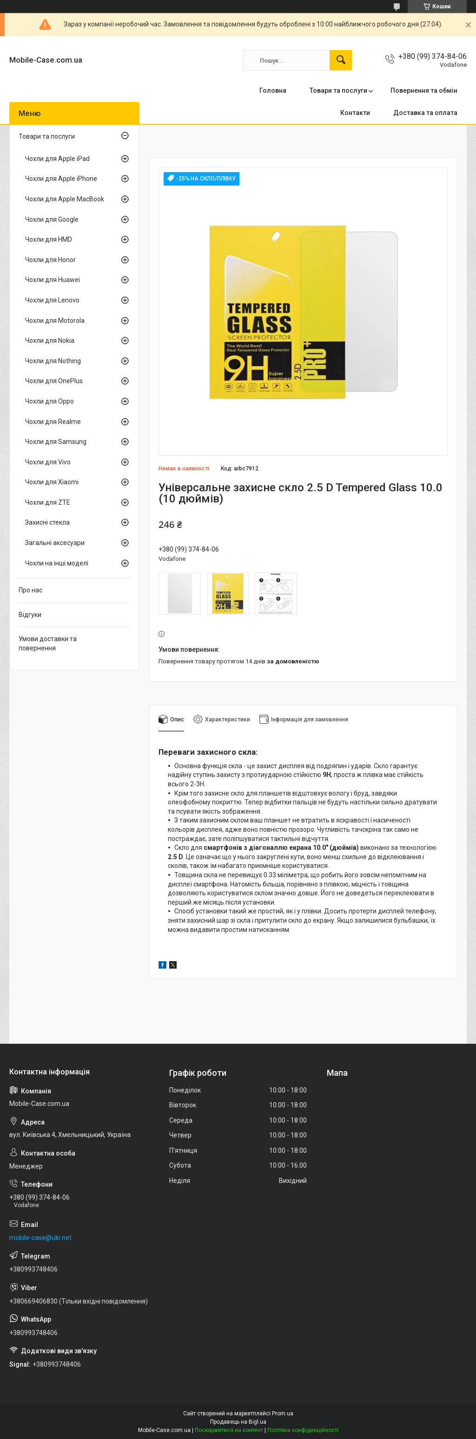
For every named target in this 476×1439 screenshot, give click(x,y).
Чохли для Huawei (52, 279)
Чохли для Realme (53, 421)
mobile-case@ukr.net (40, 1237)
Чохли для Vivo (48, 462)
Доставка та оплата (425, 112)
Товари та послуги (338, 90)
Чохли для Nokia (49, 340)
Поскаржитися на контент (229, 1430)
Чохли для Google (52, 219)
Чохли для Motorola (55, 320)
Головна (272, 90)
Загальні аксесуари (55, 542)
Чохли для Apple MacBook (64, 199)
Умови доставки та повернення (48, 643)
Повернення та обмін (423, 90)
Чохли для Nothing (53, 361)
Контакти (355, 112)
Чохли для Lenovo (52, 300)
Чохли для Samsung (55, 441)
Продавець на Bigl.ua (238, 1422)
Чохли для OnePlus (54, 381)
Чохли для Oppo (49, 401)
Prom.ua (282, 1413)
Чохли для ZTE (47, 502)
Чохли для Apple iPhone (61, 178)
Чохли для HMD (48, 239)
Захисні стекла (47, 522)
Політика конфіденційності (302, 1430)
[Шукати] (341, 60)
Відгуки (30, 614)
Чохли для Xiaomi (52, 482)
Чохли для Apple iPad (57, 158)
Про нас (30, 590)
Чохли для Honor (50, 259)
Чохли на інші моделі (56, 563)
